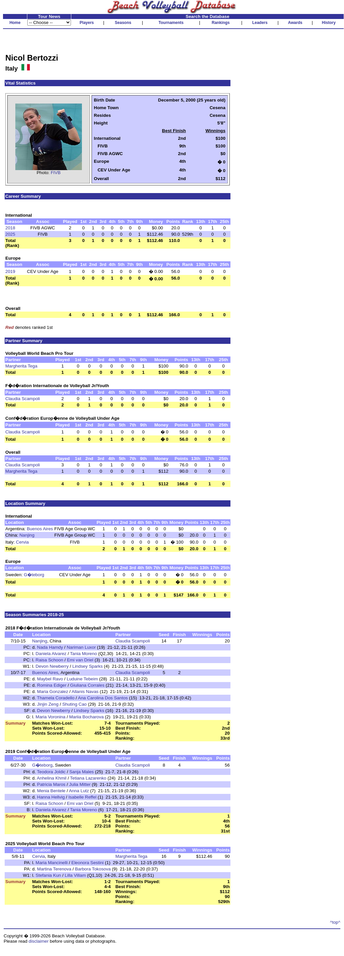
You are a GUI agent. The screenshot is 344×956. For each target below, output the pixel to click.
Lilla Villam (75, 875)
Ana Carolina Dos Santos (103, 697)
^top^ (335, 922)
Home (14, 22)
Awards (295, 22)
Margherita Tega (21, 365)
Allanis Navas (85, 691)
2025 (10, 234)
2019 (10, 271)
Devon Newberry (52, 666)
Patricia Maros (51, 784)
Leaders (259, 22)
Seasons (123, 22)
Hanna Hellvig (51, 797)
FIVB (56, 172)
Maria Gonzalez (52, 691)
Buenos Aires (40, 528)
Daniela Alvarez (51, 653)
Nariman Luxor (81, 647)
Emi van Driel (80, 659)
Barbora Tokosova (93, 868)
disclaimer (39, 941)
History (329, 22)
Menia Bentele (51, 790)
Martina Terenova (54, 868)
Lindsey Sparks (87, 666)
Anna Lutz (79, 790)
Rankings (221, 22)
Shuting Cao (74, 704)
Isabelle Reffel (82, 797)
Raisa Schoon (49, 659)
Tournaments (171, 22)
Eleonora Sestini (87, 862)
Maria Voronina (51, 716)
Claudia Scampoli (22, 398)
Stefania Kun (48, 875)
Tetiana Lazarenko (88, 778)
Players (87, 22)
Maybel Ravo (50, 678)
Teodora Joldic (51, 771)
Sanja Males (81, 771)
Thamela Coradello (56, 697)
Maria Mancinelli (52, 862)
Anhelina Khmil (52, 778)
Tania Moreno (83, 653)
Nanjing (26, 535)
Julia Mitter (80, 784)
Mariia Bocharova (86, 716)
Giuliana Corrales (87, 685)
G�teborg (34, 574)
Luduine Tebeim (82, 678)
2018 (10, 227)
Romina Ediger (51, 685)
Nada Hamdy (50, 647)
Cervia (22, 542)
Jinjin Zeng (47, 704)
